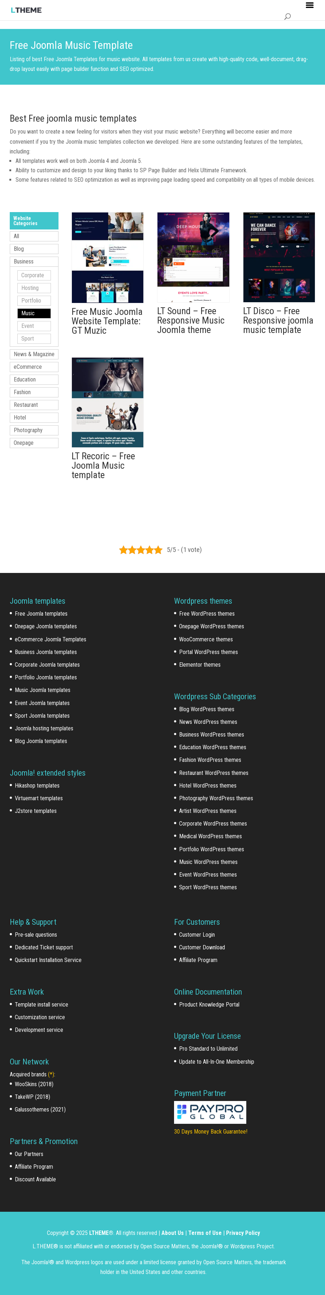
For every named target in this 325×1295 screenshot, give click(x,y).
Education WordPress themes (212, 747)
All (16, 236)
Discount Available (35, 1179)
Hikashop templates (37, 785)
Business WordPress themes (211, 734)
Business (24, 261)
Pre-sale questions (36, 934)
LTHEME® (101, 1232)
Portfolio (31, 300)
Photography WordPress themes (216, 798)
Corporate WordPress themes (213, 823)
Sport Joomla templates (42, 715)
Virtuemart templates (39, 798)
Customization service (40, 1017)
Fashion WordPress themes (210, 759)
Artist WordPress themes (208, 810)
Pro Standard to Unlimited (208, 1048)
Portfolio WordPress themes (211, 849)
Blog (19, 248)
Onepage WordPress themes (211, 626)
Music (28, 313)
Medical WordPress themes (210, 836)
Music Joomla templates (42, 690)
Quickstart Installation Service (48, 960)
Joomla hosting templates (44, 728)
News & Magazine (34, 354)
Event (27, 325)
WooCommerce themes (206, 639)
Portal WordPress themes (208, 652)
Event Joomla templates (42, 703)
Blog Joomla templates (41, 741)
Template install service (41, 1004)
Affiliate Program (34, 1166)
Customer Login (197, 934)
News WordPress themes (208, 721)
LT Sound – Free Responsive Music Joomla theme (191, 320)
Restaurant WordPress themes (213, 772)
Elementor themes (200, 664)
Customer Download (202, 947)
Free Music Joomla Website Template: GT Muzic (107, 321)
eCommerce (28, 366)
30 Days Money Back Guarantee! (210, 1131)
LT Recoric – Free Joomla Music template (103, 465)
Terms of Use (205, 1232)
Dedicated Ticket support (44, 947)
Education (25, 379)
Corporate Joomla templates (47, 664)
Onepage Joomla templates (46, 626)
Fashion (22, 392)
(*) (51, 1074)
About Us (172, 1232)
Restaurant (26, 404)
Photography (28, 430)
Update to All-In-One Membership (216, 1061)
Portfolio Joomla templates (46, 677)
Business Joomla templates (46, 652)
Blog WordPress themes (206, 709)
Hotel (20, 417)
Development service (39, 1029)
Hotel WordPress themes (208, 785)
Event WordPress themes (208, 874)
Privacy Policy (243, 1232)
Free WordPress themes (207, 613)
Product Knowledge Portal (209, 1004)
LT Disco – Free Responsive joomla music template (278, 320)
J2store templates (36, 810)
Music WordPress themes (208, 862)
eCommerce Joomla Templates (50, 639)
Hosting (30, 287)
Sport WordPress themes (208, 887)
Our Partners (29, 1154)
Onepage (24, 442)
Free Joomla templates (41, 613)
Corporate (32, 275)
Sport (27, 338)
